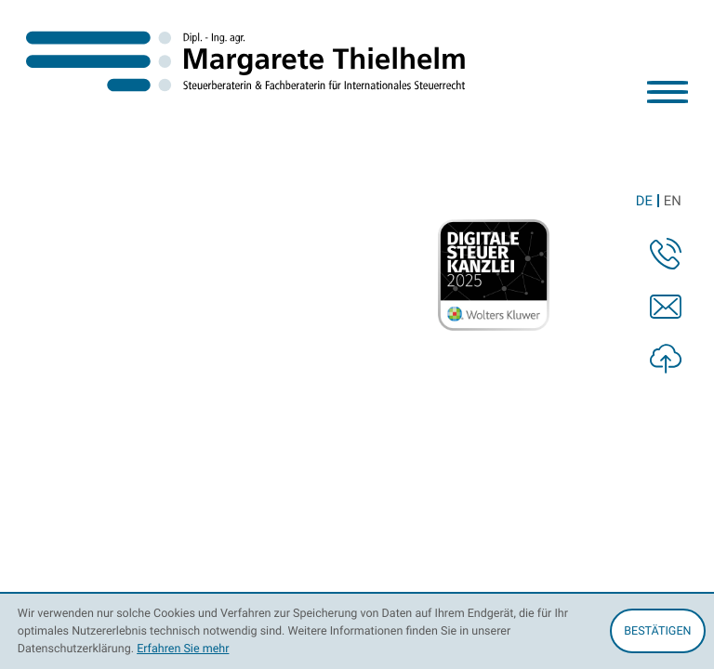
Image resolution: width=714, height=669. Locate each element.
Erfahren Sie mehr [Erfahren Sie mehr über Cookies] (183, 648)
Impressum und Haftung (614, 386)
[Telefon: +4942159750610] (283, 314)
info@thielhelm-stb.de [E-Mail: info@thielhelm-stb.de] (478, 314)
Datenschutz (478, 386)
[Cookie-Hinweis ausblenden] (658, 631)
